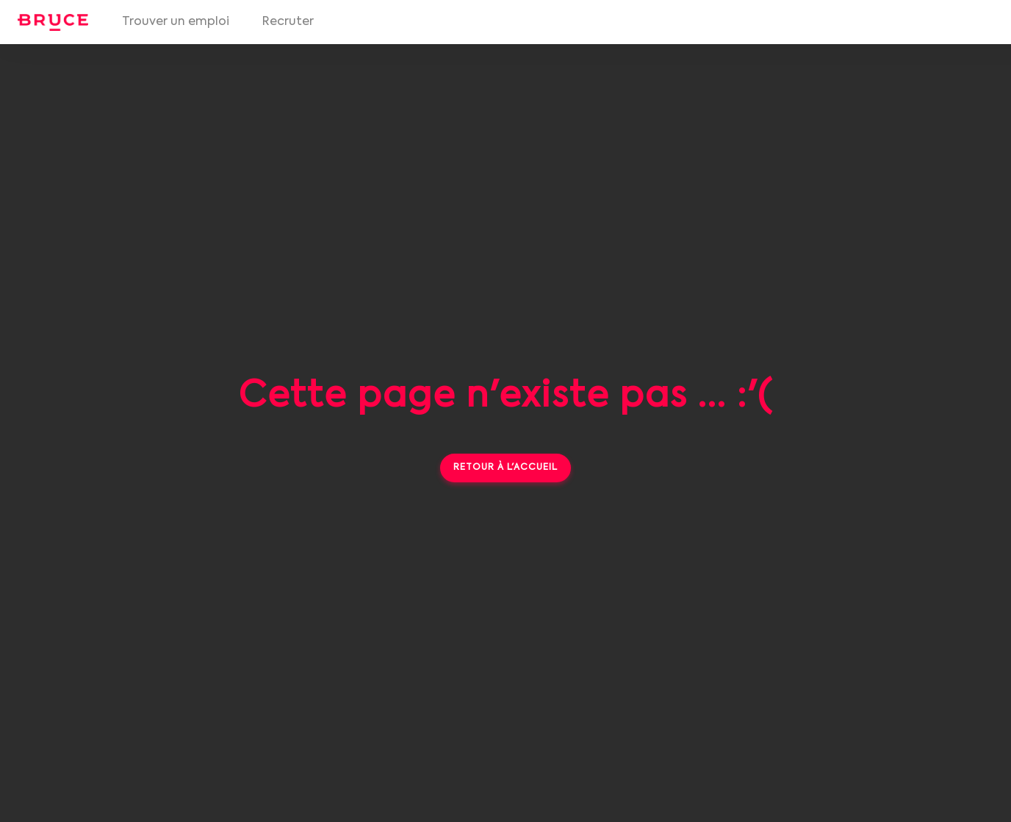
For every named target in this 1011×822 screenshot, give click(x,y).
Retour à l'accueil (505, 467)
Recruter (288, 22)
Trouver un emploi (175, 22)
